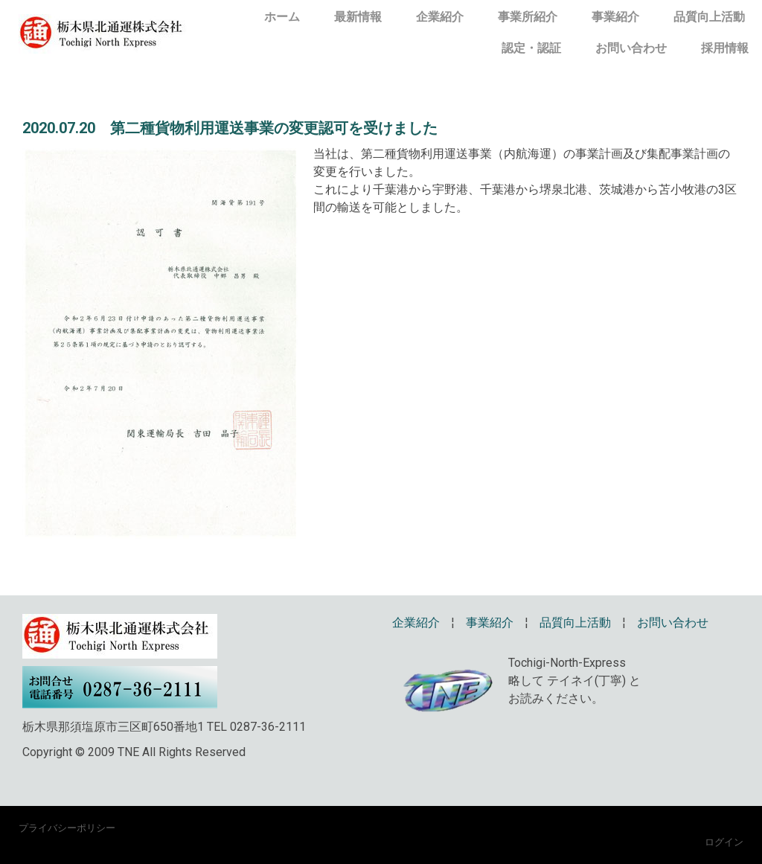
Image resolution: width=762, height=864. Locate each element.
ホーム (282, 17)
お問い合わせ (631, 48)
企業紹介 (440, 17)
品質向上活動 (709, 17)
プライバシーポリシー (67, 827)
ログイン (724, 841)
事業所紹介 (527, 17)
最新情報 (358, 17)
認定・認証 (531, 48)
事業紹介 (615, 17)
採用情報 (725, 48)
